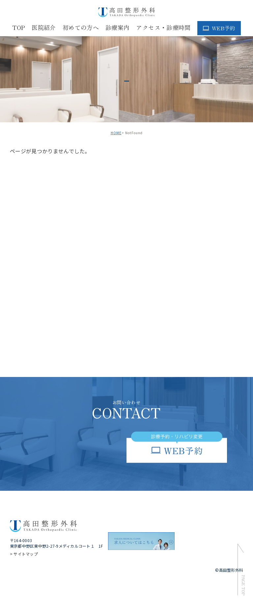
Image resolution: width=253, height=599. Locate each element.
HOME (116, 132)
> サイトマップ (24, 554)
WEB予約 (223, 28)
